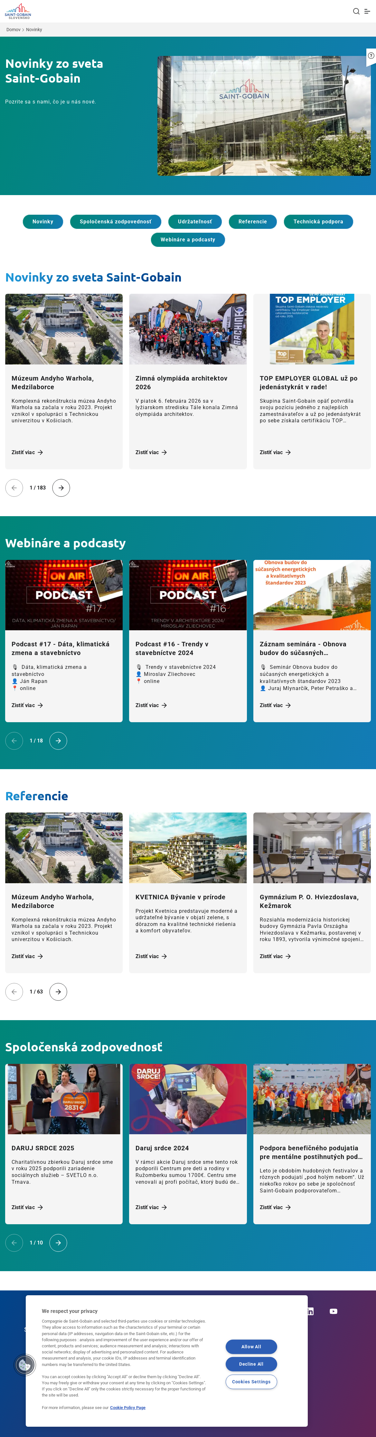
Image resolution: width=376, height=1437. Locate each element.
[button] (371, 53)
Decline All (251, 1364)
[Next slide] (61, 488)
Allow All (251, 1347)
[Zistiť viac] (64, 329)
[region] (167, 1361)
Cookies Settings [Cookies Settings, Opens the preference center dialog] (251, 1382)
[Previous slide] (14, 488)
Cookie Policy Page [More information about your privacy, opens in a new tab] (128, 1407)
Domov (13, 29)
